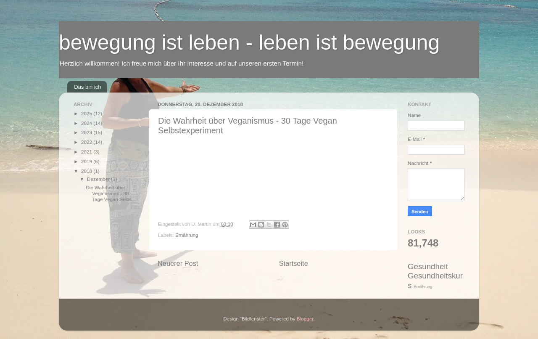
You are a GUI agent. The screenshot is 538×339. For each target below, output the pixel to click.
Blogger (305, 318)
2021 (87, 151)
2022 (87, 142)
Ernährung (186, 235)
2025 (87, 113)
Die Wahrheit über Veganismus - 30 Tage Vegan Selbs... (111, 193)
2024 (87, 123)
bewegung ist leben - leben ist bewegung (249, 42)
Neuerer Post (178, 263)
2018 (87, 171)
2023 (87, 132)
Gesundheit (428, 266)
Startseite (293, 263)
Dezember (99, 179)
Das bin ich (87, 87)
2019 (87, 161)
